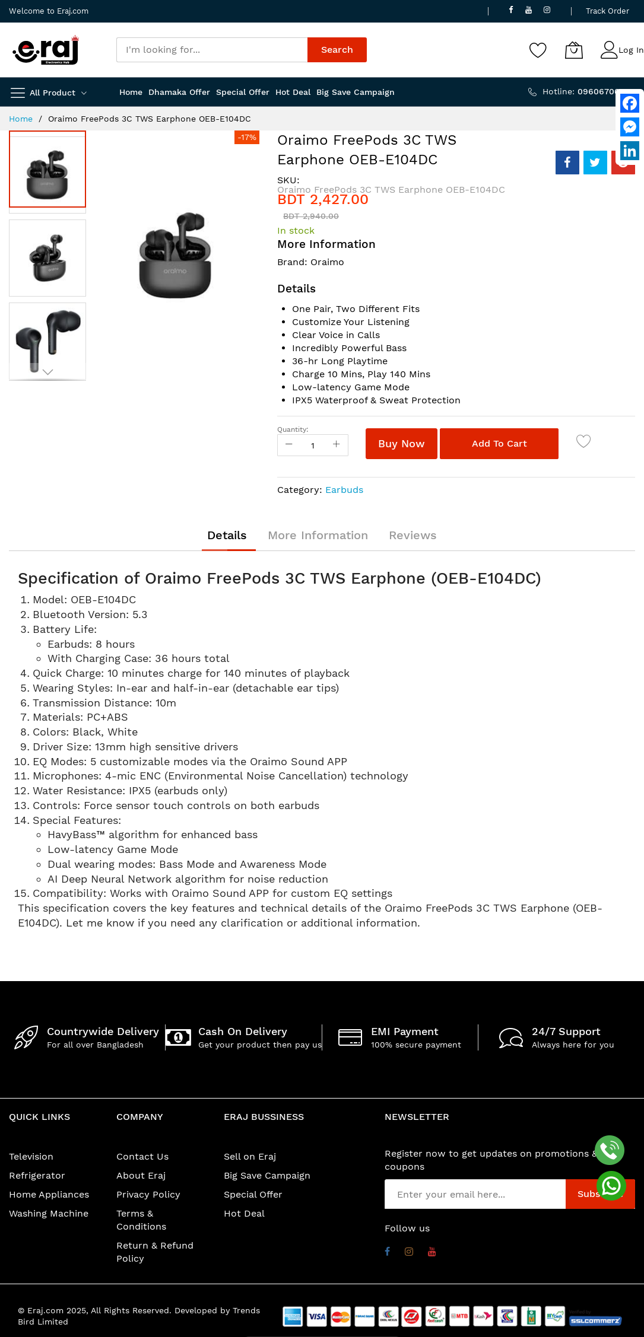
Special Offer (253, 1194)
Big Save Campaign (267, 1175)
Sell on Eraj (250, 1156)
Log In (631, 50)
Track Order (607, 11)
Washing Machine (48, 1213)
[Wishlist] (538, 49)
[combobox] (211, 49)
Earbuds (344, 489)
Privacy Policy (148, 1194)
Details (227, 535)
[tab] (227, 535)
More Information (318, 535)
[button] (50, 255)
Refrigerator (37, 1175)
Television (31, 1156)
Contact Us (142, 1156)
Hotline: (589, 91)
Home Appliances (49, 1194)
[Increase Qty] (336, 445)
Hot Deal (244, 1213)
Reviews (413, 535)
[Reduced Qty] (289, 445)
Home (21, 118)
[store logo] (46, 49)
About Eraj (141, 1175)
